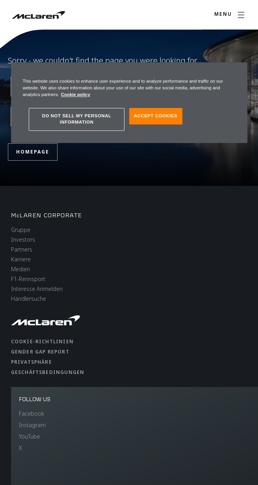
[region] (129, 102)
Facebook (31, 413)
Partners (21, 249)
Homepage (32, 151)
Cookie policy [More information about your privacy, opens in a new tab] (75, 94)
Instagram (32, 425)
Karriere (21, 259)
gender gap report (40, 351)
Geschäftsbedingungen (48, 372)
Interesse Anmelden (37, 288)
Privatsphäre (31, 362)
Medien (20, 269)
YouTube (29, 436)
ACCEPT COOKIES (155, 115)
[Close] (236, 71)
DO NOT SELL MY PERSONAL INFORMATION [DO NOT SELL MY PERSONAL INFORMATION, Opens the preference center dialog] (76, 118)
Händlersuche (28, 298)
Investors (23, 239)
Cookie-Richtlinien (42, 341)
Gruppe (20, 229)
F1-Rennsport (28, 279)
